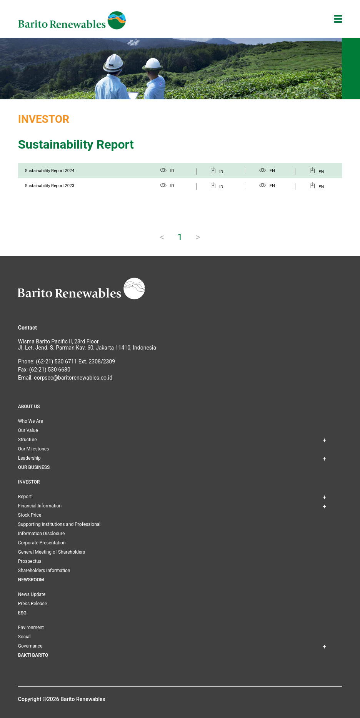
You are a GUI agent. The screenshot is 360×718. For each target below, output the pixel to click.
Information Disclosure (41, 533)
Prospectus (30, 561)
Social (24, 636)
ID (167, 170)
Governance (30, 646)
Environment (31, 627)
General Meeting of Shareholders (51, 552)
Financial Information (40, 506)
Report (25, 496)
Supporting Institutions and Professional (59, 524)
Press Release (32, 603)
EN (267, 170)
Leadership (29, 458)
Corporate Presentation (42, 543)
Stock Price (29, 515)
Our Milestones (33, 449)
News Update (31, 594)
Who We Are (30, 421)
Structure (27, 439)
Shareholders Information (44, 570)
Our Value (28, 430)
